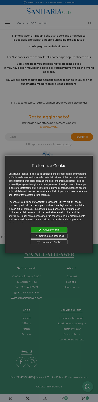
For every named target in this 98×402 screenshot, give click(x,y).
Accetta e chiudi (49, 229)
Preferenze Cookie (49, 242)
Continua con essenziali (49, 236)
